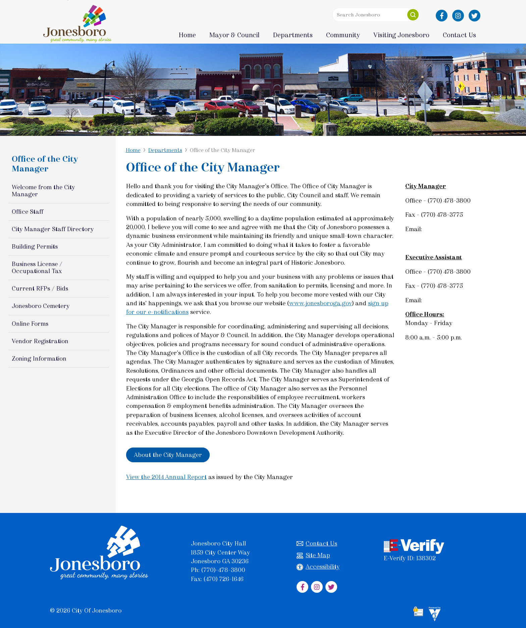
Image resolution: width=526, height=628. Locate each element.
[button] (413, 14)
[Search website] (374, 14)
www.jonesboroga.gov (320, 303)
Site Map (313, 555)
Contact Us (317, 543)
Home (187, 35)
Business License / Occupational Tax (37, 267)
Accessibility (318, 567)
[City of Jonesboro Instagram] (458, 15)
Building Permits (35, 246)
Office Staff (27, 211)
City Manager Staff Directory (53, 229)
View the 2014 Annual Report (166, 477)
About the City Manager (168, 455)
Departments (165, 150)
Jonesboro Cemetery (40, 306)
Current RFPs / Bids (40, 288)
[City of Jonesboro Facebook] (442, 15)
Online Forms (30, 323)
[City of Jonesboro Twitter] (474, 15)
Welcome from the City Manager (43, 191)
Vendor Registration (40, 341)
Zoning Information (39, 358)
